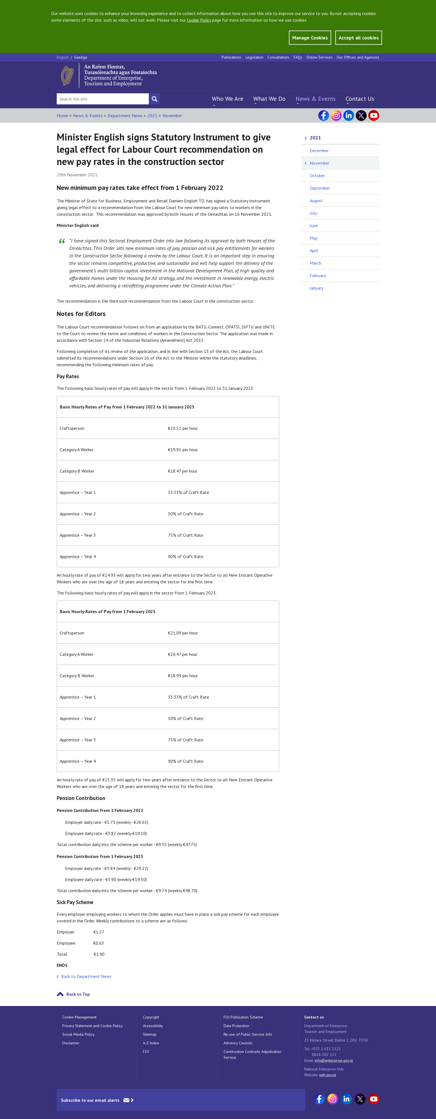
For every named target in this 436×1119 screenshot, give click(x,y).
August (316, 200)
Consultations (278, 57)
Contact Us (360, 98)
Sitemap (150, 1034)
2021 (152, 115)
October (317, 175)
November (172, 115)
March (315, 263)
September (320, 188)
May (314, 238)
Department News (125, 115)
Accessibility (153, 1025)
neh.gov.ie (327, 1074)
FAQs (298, 57)
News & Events (316, 98)
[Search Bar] (103, 98)
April (314, 250)
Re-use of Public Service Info (248, 1034)
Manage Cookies (310, 37)
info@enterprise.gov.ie (334, 1060)
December (319, 150)
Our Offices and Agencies (358, 57)
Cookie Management (79, 1017)
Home (62, 115)
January (316, 288)
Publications (231, 57)
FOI (146, 1051)
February (318, 275)
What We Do (269, 98)
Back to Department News (86, 976)
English (63, 57)
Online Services (319, 57)
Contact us (314, 1017)
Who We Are (227, 98)
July (313, 213)
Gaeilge (80, 57)
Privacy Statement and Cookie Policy (92, 1025)
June (314, 225)
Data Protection (236, 1025)
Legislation (254, 57)
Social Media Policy (78, 1034)
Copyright (151, 1017)
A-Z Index (151, 1042)
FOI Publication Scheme (243, 1017)
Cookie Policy (199, 20)
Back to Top (78, 994)
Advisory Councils (238, 1042)
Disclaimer (71, 1042)
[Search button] (154, 98)
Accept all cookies (359, 37)
